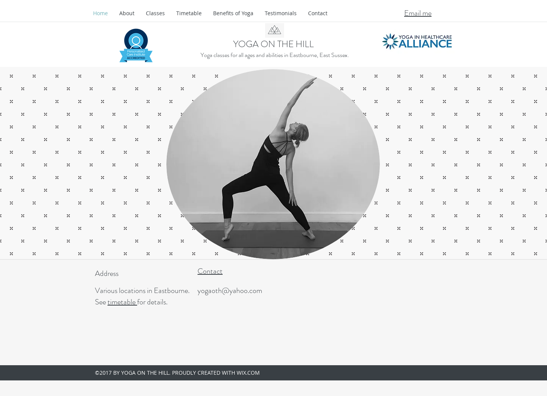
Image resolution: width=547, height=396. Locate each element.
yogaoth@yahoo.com (230, 290)
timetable (122, 301)
